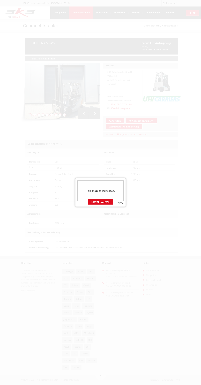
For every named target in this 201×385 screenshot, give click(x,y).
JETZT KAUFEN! (100, 190)
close (121, 191)
